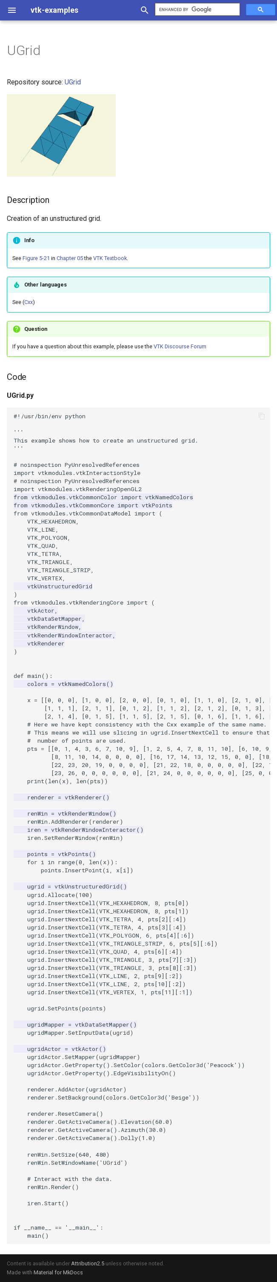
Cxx (28, 302)
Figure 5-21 (36, 258)
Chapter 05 (70, 258)
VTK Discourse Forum (180, 346)
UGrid (73, 82)
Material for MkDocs (58, 1272)
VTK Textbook (110, 258)
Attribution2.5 (87, 1263)
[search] (196, 10)
